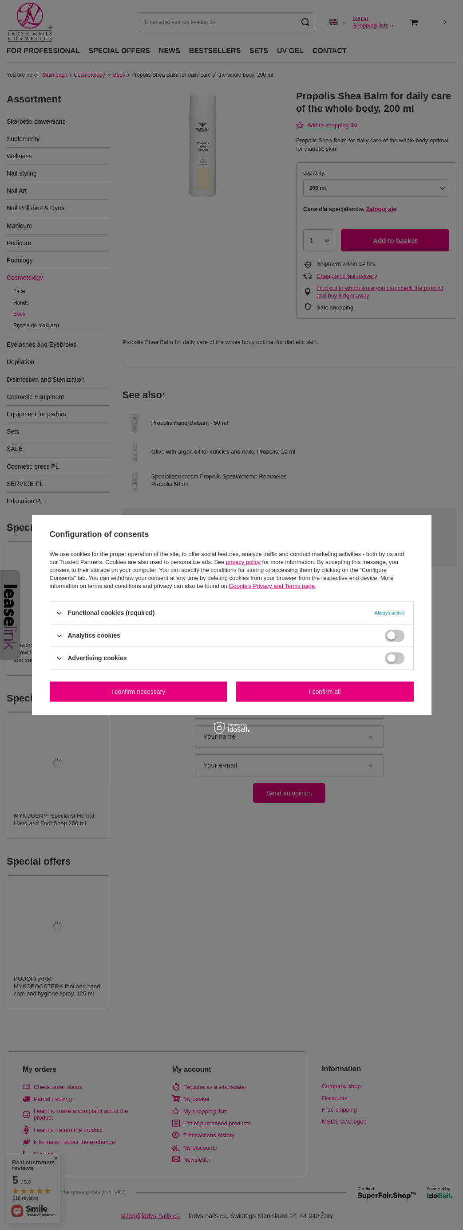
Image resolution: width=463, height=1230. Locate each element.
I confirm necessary (138, 691)
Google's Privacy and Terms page (272, 586)
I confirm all (325, 691)
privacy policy (243, 562)
